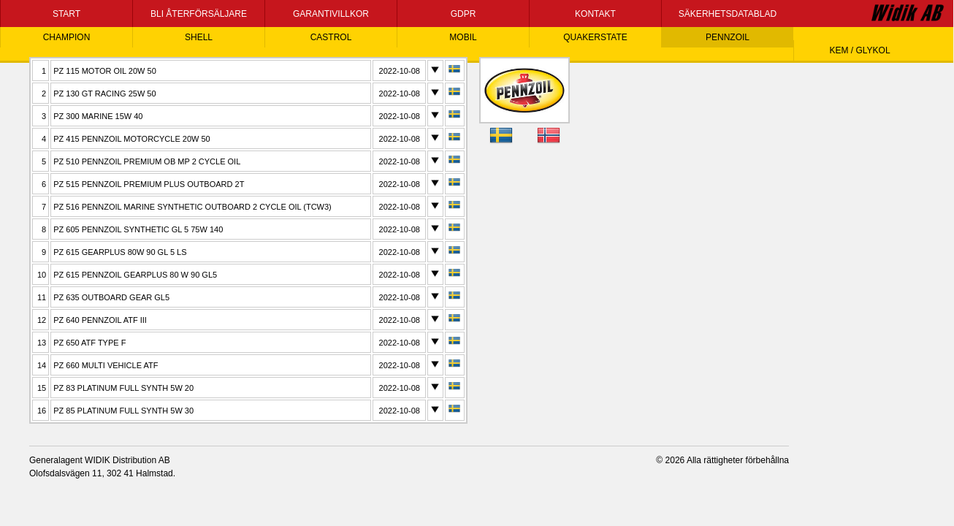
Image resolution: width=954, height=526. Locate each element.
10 (41, 274)
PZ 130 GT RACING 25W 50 (104, 93)
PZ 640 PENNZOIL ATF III (100, 320)
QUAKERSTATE (595, 37)
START (66, 14)
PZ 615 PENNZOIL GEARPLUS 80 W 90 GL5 (135, 274)
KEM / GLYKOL (859, 50)
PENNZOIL (727, 37)
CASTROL (331, 37)
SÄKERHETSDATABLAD (727, 14)
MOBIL (462, 37)
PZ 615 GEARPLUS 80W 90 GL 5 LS (119, 252)
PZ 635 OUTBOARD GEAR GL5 (111, 297)
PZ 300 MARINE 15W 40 (97, 116)
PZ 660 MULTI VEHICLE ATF (105, 365)
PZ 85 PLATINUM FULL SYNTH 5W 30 (123, 410)
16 (41, 410)
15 (41, 388)
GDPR (463, 14)
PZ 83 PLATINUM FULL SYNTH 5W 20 (123, 388)
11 (41, 297)
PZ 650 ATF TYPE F (89, 342)
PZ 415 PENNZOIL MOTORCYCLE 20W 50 (131, 138)
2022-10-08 (399, 70)
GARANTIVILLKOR (331, 14)
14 (41, 365)
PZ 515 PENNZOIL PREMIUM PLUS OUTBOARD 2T (148, 184)
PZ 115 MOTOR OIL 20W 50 (104, 70)
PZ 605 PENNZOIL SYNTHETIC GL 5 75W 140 (138, 229)
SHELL (199, 37)
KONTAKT (595, 14)
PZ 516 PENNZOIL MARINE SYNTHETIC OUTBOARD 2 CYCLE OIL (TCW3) (192, 206)
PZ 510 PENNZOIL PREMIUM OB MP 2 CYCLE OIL (146, 161)
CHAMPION (67, 37)
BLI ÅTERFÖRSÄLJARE (198, 14)
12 (41, 320)
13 (41, 342)
